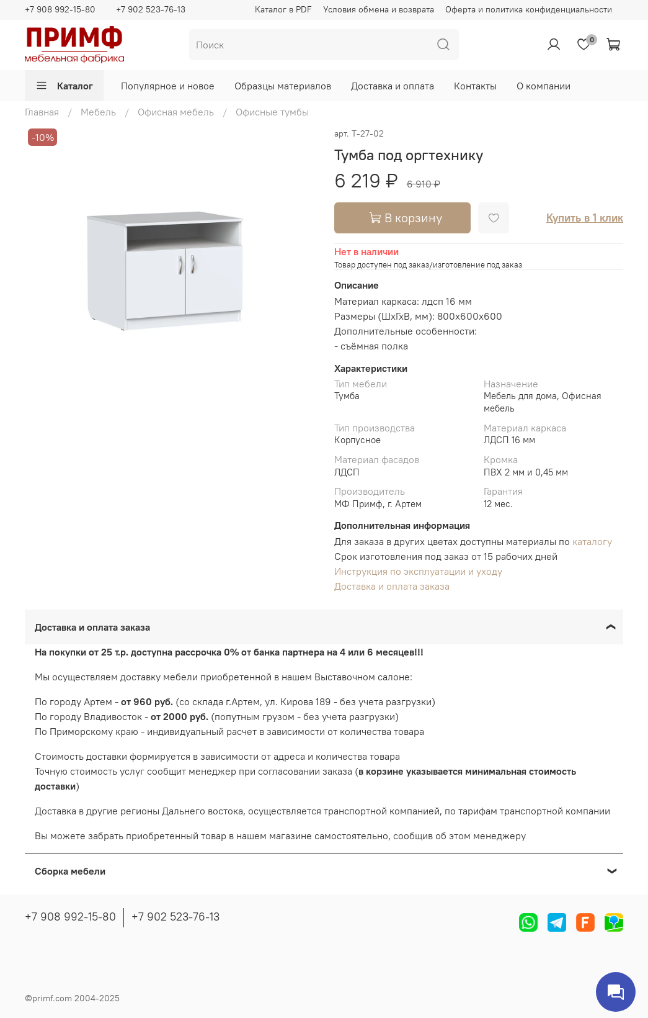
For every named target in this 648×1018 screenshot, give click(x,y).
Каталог (64, 85)
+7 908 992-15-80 (60, 9)
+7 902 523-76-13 (150, 9)
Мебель (98, 112)
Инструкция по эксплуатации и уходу (418, 571)
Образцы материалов (282, 85)
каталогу (592, 541)
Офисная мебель (176, 112)
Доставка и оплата (392, 85)
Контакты (475, 85)
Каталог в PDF (283, 9)
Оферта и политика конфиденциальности (528, 9)
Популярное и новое (168, 85)
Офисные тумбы (272, 112)
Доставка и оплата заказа (392, 586)
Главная (42, 112)
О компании (543, 85)
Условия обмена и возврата (378, 9)
